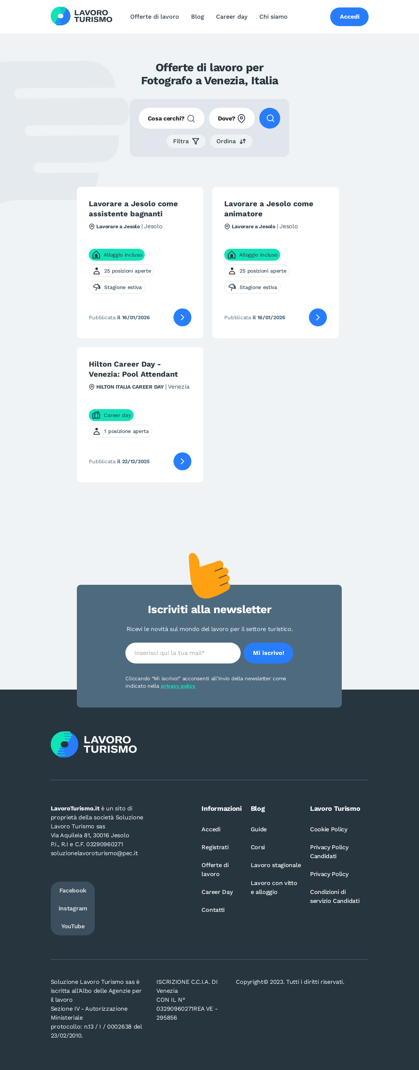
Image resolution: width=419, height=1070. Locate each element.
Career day (231, 16)
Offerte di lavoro (154, 16)
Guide (259, 829)
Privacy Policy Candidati (329, 852)
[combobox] (171, 118)
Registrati (214, 847)
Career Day (216, 891)
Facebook (73, 890)
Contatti (212, 909)
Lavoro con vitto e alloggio (274, 887)
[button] (185, 141)
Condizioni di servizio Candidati (334, 896)
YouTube (73, 926)
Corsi (258, 847)
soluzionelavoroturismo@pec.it (94, 853)
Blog (197, 16)
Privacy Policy (329, 874)
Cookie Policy (328, 829)
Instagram (73, 908)
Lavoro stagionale (276, 865)
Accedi (210, 829)
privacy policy (178, 686)
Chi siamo (273, 16)
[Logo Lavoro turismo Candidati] (81, 17)
